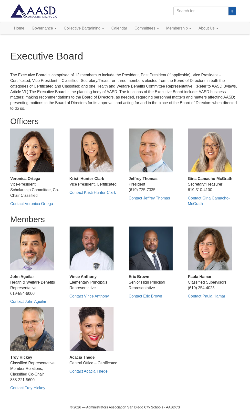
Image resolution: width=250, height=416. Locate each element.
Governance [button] (44, 28)
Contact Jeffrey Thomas (149, 198)
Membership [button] (178, 28)
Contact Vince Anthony (89, 296)
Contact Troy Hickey (27, 388)
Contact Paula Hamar (206, 296)
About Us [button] (208, 28)
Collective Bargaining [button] (84, 28)
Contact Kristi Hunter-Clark (93, 192)
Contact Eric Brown (145, 296)
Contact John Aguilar (28, 301)
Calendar (119, 28)
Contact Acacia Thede (89, 371)
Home (19, 28)
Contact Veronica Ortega (31, 204)
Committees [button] (147, 28)
